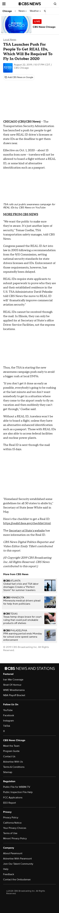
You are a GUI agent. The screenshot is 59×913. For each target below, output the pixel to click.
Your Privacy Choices (14, 828)
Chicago (7, 11)
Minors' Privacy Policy (15, 838)
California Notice (12, 823)
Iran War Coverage (13, 679)
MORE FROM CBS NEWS (20, 214)
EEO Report (9, 803)
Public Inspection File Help (18, 792)
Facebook (8, 715)
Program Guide (11, 751)
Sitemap (7, 772)
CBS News (25, 207)
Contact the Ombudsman (17, 879)
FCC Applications (12, 797)
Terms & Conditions (13, 767)
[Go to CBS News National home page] (29, 3)
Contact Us (9, 756)
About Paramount (12, 853)
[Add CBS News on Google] (19, 77)
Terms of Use (10, 833)
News (23, 11)
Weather (35, 11)
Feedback (8, 874)
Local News (9, 39)
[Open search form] (55, 3)
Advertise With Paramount (17, 858)
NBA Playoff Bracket (14, 695)
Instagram (8, 720)
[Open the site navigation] (10, 3)
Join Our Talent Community (18, 864)
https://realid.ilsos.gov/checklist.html (27, 523)
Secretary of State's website (27, 530)
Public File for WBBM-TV (16, 787)
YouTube (40, 207)
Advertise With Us (13, 761)
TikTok (6, 726)
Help (5, 869)
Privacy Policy (10, 817)
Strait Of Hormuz (12, 685)
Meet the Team (11, 746)
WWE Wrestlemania (14, 690)
